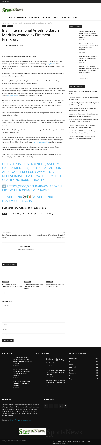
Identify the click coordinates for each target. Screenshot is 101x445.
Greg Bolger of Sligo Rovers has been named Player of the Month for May (55, 361)
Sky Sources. (52, 64)
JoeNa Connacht (11, 45)
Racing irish (65, 18)
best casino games (12, 95)
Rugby (56, 18)
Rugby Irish (21, 18)
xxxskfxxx (72, 114)
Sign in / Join (5, 1)
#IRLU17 (49, 172)
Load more (84, 79)
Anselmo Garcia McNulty (14, 214)
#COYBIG (56, 186)
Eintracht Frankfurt (28, 214)
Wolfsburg (50, 214)
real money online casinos (41, 142)
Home (4, 23)
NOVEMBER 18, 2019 (17, 201)
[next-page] (6, 293)
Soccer (12, 18)
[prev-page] (3, 293)
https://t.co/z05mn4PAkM (28, 186)
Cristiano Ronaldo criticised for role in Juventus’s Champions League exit (55, 372)
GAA (5, 18)
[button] (96, 18)
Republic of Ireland (40, 214)
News (75, 18)
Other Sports (34, 18)
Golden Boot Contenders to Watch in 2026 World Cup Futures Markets (33, 286)
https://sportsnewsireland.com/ (26, 249)
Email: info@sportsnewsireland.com (21, 420)
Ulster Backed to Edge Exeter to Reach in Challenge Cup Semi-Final (88, 58)
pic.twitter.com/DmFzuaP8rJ (26, 190)
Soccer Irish (46, 18)
